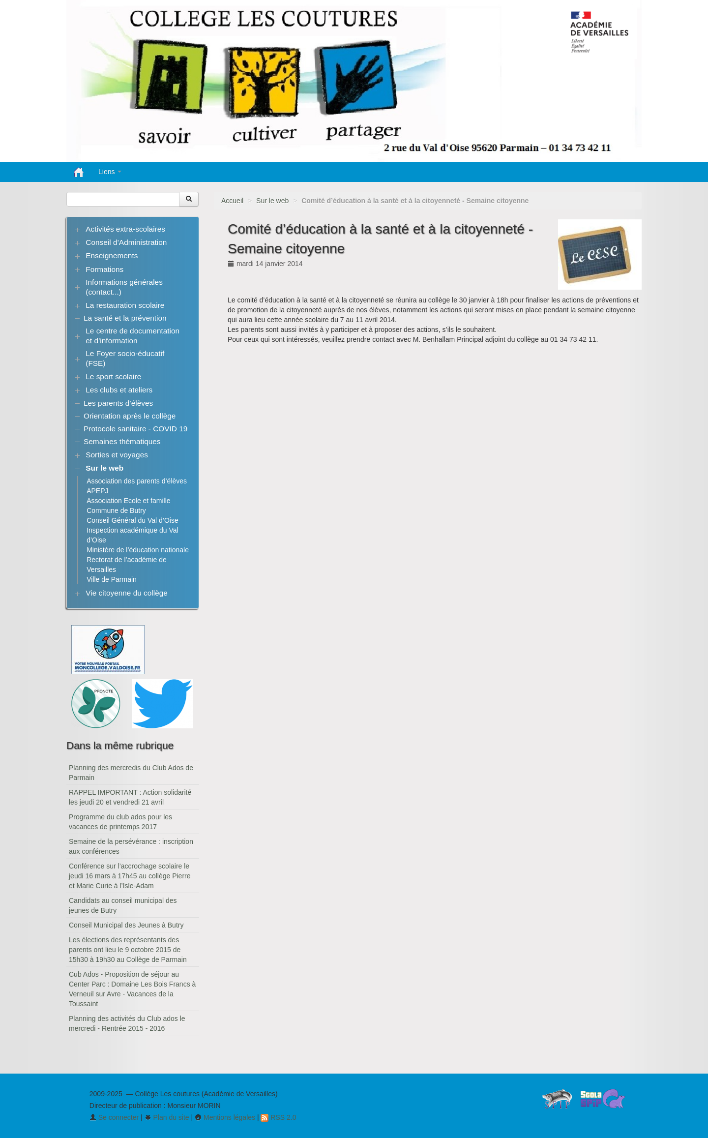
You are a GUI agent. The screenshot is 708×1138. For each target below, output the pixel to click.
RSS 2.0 (278, 1117)
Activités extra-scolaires (125, 229)
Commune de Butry (116, 510)
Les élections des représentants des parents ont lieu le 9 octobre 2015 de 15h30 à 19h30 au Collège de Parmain (128, 949)
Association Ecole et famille (128, 501)
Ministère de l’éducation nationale (138, 550)
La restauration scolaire (125, 305)
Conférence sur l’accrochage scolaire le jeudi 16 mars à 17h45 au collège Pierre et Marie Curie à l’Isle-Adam (130, 876)
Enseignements (112, 255)
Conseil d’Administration (126, 242)
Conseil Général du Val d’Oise (132, 520)
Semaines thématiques (122, 441)
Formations (104, 269)
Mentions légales (225, 1117)
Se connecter (114, 1117)
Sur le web (272, 201)
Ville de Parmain (112, 579)
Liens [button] (109, 172)
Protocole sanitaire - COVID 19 (135, 428)
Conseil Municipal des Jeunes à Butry (126, 925)
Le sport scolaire (113, 376)
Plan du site (167, 1117)
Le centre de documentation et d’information (132, 336)
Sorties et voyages (117, 454)
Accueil (232, 201)
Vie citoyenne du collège (127, 593)
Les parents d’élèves (118, 403)
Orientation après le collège (130, 416)
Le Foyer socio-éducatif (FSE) (125, 358)
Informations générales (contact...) (124, 287)
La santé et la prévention (125, 318)
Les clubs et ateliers (119, 390)
